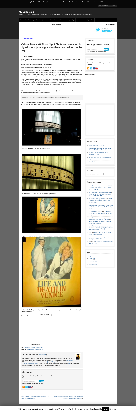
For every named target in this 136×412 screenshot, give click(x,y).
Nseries (38, 347)
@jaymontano (69, 360)
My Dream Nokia (58, 20)
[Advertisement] (56, 29)
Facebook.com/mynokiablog (31, 363)
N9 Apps (102, 2)
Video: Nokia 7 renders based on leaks (99, 162)
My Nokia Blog (26, 12)
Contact (38, 20)
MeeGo (78, 2)
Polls (92, 20)
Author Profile (42, 354)
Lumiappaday (67, 20)
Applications (32, 2)
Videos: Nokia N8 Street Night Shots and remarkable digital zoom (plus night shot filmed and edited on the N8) (51, 47)
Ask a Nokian (49, 20)
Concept (45, 2)
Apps (73, 20)
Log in (90, 256)
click (69, 363)
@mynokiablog (51, 362)
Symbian (71, 2)
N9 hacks (95, 2)
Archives (89, 174)
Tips (43, 20)
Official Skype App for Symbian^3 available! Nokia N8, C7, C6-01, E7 (100, 187)
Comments (93, 261)
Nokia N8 (32, 347)
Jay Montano (24, 53)
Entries (92, 259)
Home (21, 20)
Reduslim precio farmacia (95, 211)
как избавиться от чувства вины (97, 186)
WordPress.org (93, 264)
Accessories (23, 2)
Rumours (52, 2)
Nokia (39, 2)
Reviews (59, 2)
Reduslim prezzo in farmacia (96, 205)
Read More (113, 409)
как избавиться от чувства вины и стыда (100, 192)
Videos (65, 2)
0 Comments (41, 53)
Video (41, 347)
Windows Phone (86, 2)
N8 (25, 347)
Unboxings (86, 20)
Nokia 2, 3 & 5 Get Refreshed (96, 145)
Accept (105, 409)
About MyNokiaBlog (29, 20)
